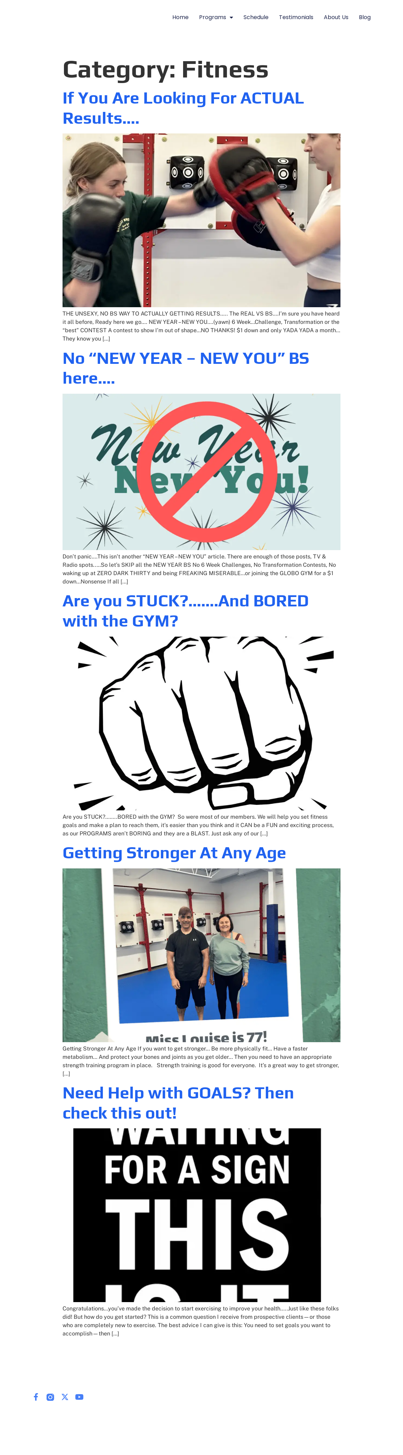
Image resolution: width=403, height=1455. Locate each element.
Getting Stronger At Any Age (174, 852)
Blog (365, 17)
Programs (216, 17)
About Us (336, 17)
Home (180, 17)
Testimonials (296, 17)
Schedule (256, 17)
